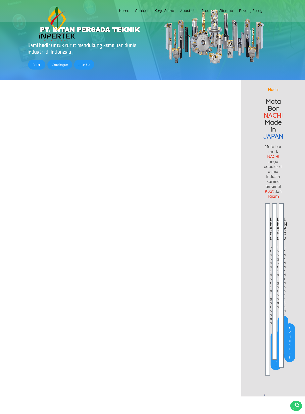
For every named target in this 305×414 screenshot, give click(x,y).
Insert (36, 369)
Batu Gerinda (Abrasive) (49, 383)
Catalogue (60, 65)
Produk (207, 11)
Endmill (37, 361)
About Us (187, 11)
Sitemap (226, 11)
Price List (69, 225)
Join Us (85, 65)
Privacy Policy (250, 11)
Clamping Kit (41, 372)
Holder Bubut (41, 365)
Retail (36, 65)
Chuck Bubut (41, 376)
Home (124, 11)
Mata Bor (39, 379)
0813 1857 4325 (127, 377)
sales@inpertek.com (131, 383)
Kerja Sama (164, 11)
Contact (141, 11)
